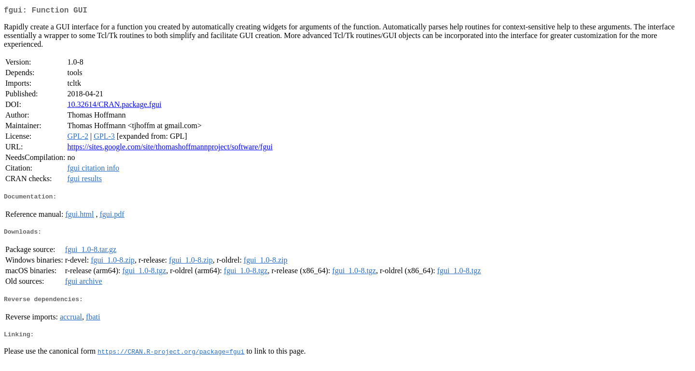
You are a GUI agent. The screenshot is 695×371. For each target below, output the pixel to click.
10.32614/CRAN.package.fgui (114, 106)
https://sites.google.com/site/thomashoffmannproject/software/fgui (169, 149)
